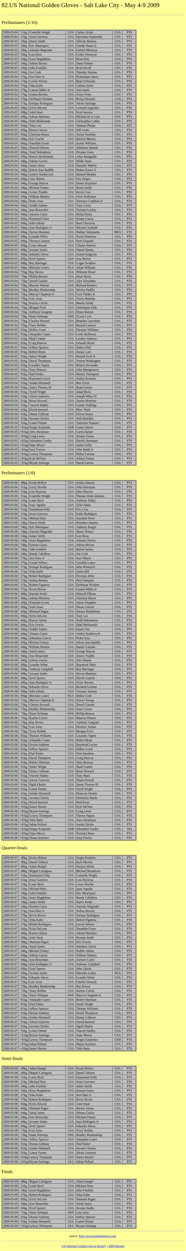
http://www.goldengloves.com (97, 1236)
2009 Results (117, 1246)
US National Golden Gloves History (83, 1246)
